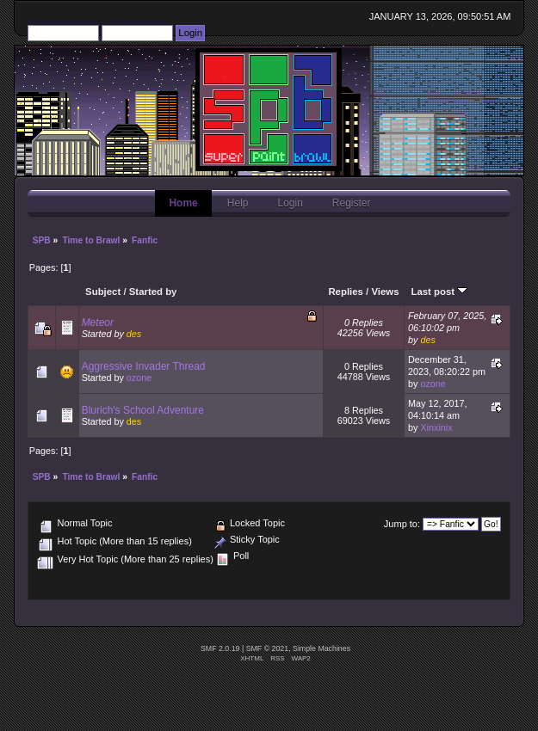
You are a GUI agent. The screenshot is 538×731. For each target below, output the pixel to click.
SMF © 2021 (267, 648)
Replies (345, 291)
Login (289, 203)
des (134, 334)
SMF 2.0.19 (220, 648)
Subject (103, 291)
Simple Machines (321, 648)
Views (385, 291)
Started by (153, 291)
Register (351, 203)
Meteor (98, 322)
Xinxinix (436, 427)
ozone (139, 377)
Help (238, 203)
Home (183, 203)
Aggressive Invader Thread (144, 366)
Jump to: (402, 524)
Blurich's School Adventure (143, 410)
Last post (439, 291)
